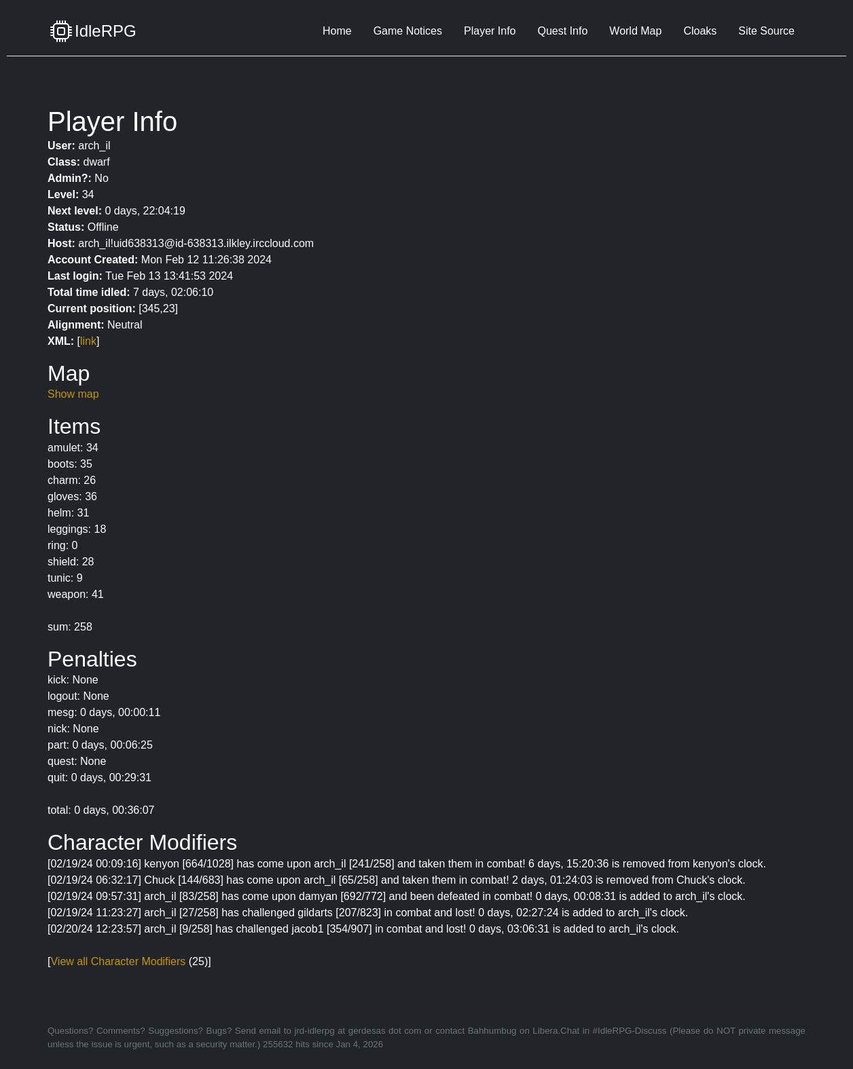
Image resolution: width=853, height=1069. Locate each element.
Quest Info (562, 31)
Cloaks (699, 31)
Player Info (489, 31)
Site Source (766, 31)
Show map (73, 394)
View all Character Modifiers (117, 961)
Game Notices (408, 31)
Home (337, 31)
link (88, 341)
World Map (635, 31)
